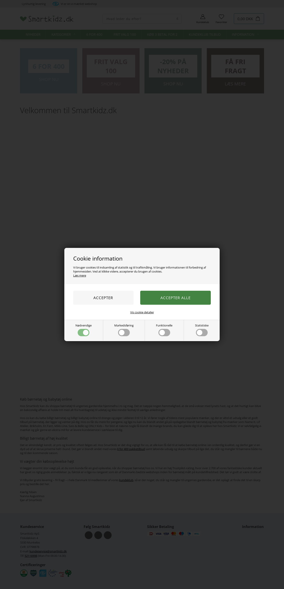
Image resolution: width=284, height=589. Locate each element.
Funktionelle (164, 329)
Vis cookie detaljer (142, 312)
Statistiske (202, 329)
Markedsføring (124, 329)
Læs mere (79, 275)
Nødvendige (83, 329)
